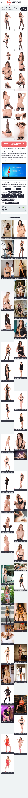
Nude (16, 194)
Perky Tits (21, 194)
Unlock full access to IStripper (14, 144)
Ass (9, 192)
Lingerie (11, 194)
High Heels (4, 194)
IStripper (8, 189)
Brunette (14, 192)
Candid (19, 192)
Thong (3, 199)
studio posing (15, 202)
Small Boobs (14, 197)
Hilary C (19, 189)
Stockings (20, 197)
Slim (8, 197)
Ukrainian (7, 202)
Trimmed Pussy (10, 199)
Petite (3, 197)
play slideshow (24, 9)
